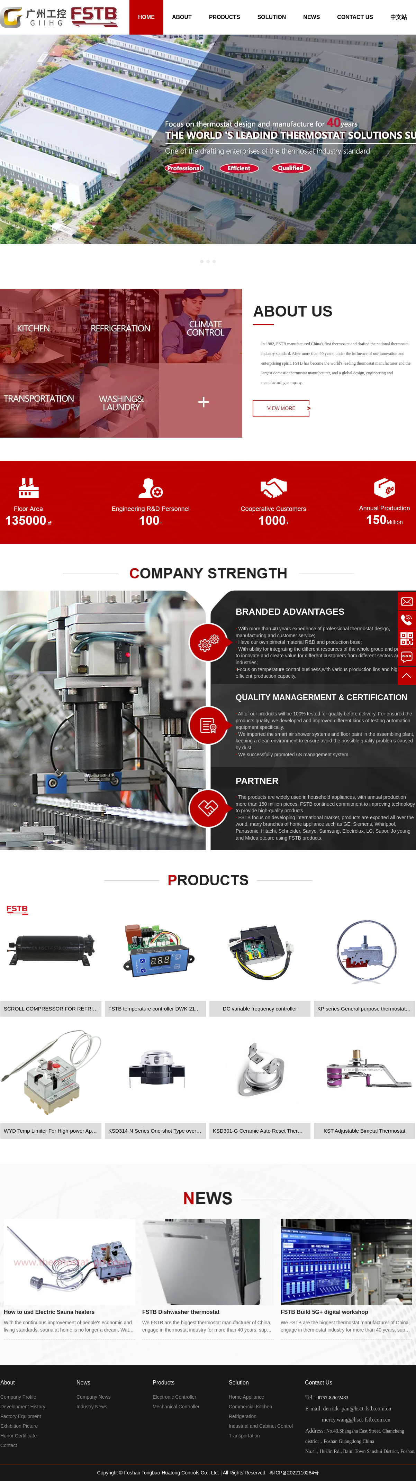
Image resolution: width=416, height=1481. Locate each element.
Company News (93, 1397)
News (83, 1383)
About (7, 1383)
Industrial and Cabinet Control (261, 1426)
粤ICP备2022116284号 (294, 1472)
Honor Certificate (18, 1435)
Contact (8, 1445)
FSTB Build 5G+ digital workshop (324, 1312)
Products (163, 1383)
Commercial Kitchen (250, 1406)
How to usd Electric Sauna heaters (49, 1312)
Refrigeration (242, 1416)
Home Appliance (246, 1397)
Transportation (244, 1435)
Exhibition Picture (19, 1426)
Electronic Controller (174, 1397)
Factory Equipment (20, 1416)
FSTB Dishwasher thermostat (180, 1312)
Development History (22, 1406)
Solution (239, 1383)
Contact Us (318, 1383)
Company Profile (18, 1397)
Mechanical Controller (176, 1406)
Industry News (91, 1406)
